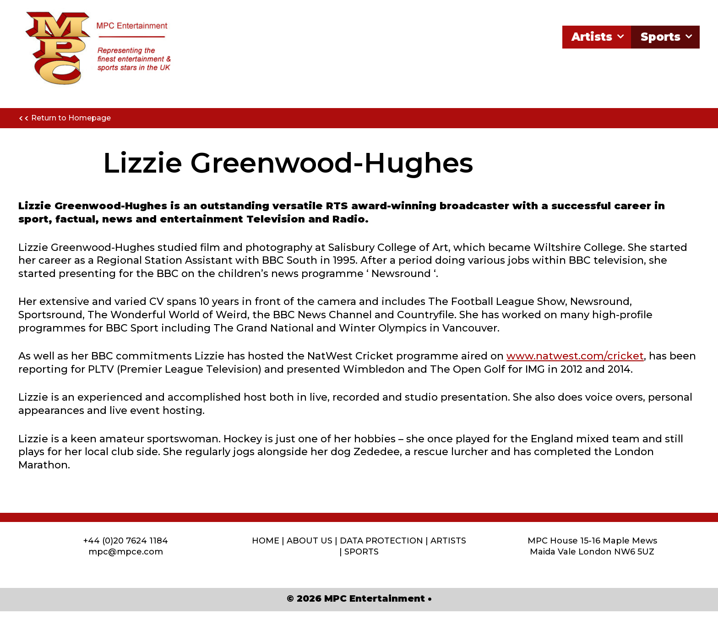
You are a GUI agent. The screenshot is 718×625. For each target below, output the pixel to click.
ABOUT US (309, 541)
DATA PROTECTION (381, 541)
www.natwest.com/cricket (575, 356)
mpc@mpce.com (125, 552)
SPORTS (361, 552)
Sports (668, 37)
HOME (265, 541)
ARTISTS (448, 541)
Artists (598, 37)
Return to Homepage (64, 119)
